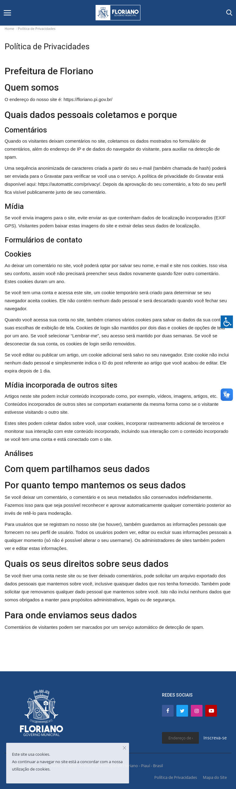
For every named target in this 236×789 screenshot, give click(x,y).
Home (9, 28)
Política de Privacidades (175, 777)
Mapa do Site (215, 777)
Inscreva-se (215, 738)
